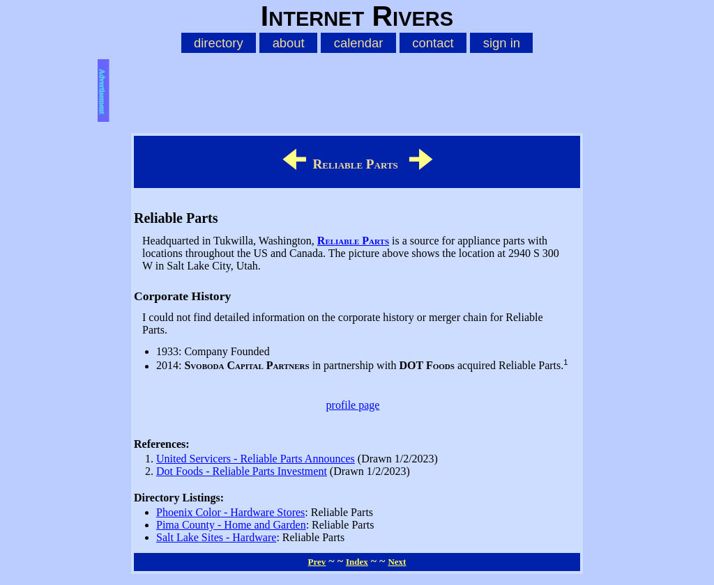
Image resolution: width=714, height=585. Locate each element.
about (289, 43)
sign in (501, 43)
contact (432, 43)
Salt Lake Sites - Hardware (216, 537)
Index (357, 561)
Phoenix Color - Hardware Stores (230, 512)
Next (397, 561)
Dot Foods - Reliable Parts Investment (241, 471)
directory (218, 43)
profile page (353, 405)
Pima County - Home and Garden (231, 525)
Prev (317, 561)
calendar (358, 43)
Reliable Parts (353, 241)
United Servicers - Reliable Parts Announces (255, 459)
